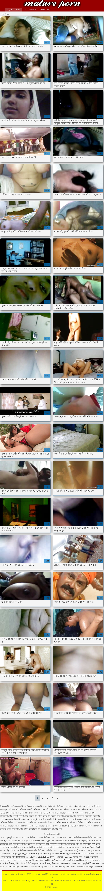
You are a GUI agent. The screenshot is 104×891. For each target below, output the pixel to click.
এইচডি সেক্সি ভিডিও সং (55, 806)
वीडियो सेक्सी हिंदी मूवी (92, 847)
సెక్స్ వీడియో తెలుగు (73, 854)
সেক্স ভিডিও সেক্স (22, 850)
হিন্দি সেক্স (80, 837)
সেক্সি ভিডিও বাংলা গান (14, 826)
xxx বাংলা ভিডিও (42, 837)
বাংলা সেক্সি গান (82, 809)
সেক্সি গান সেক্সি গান (21, 822)
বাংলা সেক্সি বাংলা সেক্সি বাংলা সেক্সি (19, 813)
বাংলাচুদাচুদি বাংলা (86, 841)
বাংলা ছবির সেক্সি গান (49, 809)
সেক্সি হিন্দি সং (46, 829)
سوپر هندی (68, 857)
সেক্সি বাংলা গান (62, 822)
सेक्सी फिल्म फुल (11, 854)
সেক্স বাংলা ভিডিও (58, 841)
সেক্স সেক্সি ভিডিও (36, 850)
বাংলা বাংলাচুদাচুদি (42, 847)
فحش (27, 854)
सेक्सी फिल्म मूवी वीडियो (12, 863)
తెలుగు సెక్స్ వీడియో (7, 850)
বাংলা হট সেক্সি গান (88, 813)
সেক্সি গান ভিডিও (6, 822)
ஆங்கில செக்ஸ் (10, 841)
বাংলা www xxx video (75, 847)
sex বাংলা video (28, 847)
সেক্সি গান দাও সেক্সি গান (81, 819)
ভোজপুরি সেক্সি (70, 816)
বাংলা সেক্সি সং (75, 813)
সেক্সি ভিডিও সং (29, 826)
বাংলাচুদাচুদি (41, 844)
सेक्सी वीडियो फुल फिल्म (28, 867)
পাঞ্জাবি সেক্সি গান (33, 809)
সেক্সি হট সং (23, 829)
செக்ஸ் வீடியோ (69, 837)
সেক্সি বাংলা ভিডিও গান (78, 822)
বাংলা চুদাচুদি (83, 863)
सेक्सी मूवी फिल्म (50, 863)
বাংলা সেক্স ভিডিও (28, 837)
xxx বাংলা (17, 837)
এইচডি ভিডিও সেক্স (8, 857)
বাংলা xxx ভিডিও (71, 841)
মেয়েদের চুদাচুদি (6, 837)
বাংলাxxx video (55, 837)
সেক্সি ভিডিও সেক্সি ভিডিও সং (47, 826)
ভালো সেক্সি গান (44, 816)
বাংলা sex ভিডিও (57, 857)
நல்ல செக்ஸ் (84, 850)
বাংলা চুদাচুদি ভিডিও (13, 847)
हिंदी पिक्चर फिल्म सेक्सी (40, 860)
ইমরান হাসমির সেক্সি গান (36, 806)
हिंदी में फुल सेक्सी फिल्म (87, 844)
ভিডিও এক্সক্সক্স (26, 860)
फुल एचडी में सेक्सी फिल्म (50, 867)
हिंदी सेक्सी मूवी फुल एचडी (56, 860)
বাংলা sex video (62, 863)
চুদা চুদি (17, 860)
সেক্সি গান (52, 4)
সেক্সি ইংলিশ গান (54, 819)
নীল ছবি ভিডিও (27, 863)
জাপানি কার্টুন (45, 10)
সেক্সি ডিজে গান (49, 822)
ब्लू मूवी (48, 841)
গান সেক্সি (68, 806)
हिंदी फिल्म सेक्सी (94, 863)
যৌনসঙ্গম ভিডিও (30, 10)
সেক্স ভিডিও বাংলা (91, 837)
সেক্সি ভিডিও (70, 860)
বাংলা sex (73, 863)
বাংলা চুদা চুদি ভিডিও (58, 847)
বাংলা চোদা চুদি (29, 844)
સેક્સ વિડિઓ (87, 857)
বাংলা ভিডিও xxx (50, 850)
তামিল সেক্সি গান (79, 806)
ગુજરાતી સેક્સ (38, 863)
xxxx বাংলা (40, 841)
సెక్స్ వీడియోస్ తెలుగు (56, 854)
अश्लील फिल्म (85, 854)
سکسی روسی (63, 850)
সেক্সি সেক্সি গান (13, 829)
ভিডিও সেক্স (74, 844)
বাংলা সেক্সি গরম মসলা (66, 809)
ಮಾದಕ (39, 867)
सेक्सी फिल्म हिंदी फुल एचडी (26, 841)
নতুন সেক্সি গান (9, 809)
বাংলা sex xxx (96, 854)
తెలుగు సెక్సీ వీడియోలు (39, 854)
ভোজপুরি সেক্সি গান (84, 816)
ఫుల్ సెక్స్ (21, 854)
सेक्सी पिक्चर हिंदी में (82, 860)
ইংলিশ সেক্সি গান (6, 806)
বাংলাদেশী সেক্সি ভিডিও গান (26, 816)
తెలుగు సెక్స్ (73, 850)
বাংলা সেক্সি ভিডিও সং (60, 813)
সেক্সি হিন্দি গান (34, 829)
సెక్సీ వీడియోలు (43, 857)
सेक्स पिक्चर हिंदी (13, 867)
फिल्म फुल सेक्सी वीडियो (67, 867)
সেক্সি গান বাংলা (98, 819)
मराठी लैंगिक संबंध (51, 844)
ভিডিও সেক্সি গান (57, 816)
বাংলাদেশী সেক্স (64, 844)
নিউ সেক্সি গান (20, 809)
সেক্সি (92, 860)
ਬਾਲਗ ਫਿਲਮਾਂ (20, 857)
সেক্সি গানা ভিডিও (36, 822)
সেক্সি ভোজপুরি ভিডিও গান (69, 826)
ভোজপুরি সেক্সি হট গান (39, 819)
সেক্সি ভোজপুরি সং (87, 826)
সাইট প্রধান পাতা (13, 10)
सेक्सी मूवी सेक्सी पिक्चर (94, 867)
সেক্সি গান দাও (66, 819)
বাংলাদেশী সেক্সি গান (8, 816)
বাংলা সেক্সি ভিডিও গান (42, 813)
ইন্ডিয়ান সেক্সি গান (20, 806)
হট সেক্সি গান (57, 829)
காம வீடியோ (31, 857)
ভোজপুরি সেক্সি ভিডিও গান (18, 819)
